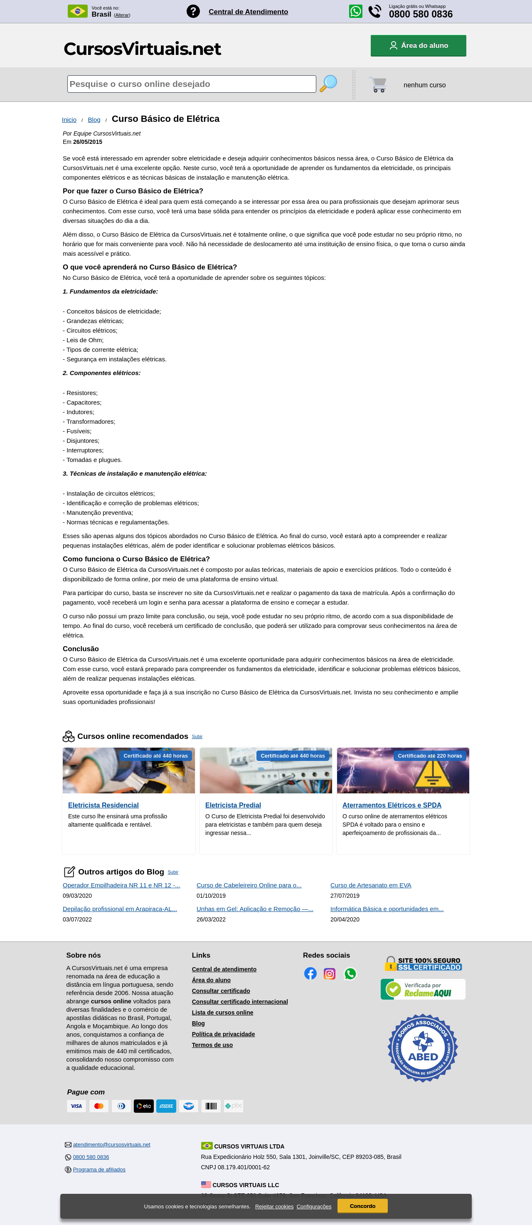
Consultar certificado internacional (240, 1001)
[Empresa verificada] (423, 997)
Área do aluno (211, 980)
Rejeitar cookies (274, 1206)
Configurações (314, 1206)
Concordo (362, 1206)
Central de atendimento (224, 969)
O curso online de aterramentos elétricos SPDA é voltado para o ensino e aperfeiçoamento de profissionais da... (394, 824)
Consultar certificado (221, 991)
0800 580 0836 (421, 14)
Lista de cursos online (223, 1012)
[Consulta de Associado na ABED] (423, 1086)
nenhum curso (425, 85)
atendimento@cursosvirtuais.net (111, 1144)
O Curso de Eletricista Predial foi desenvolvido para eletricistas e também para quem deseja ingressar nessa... (265, 824)
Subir (197, 736)
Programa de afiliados (99, 1169)
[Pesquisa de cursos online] (191, 84)
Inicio (69, 119)
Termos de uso (212, 1045)
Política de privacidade (223, 1034)
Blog (94, 119)
